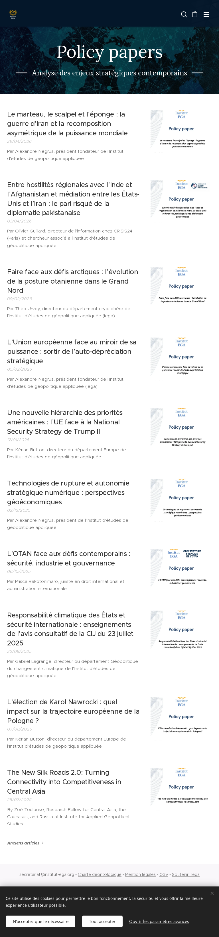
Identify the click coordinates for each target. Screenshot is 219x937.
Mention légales (140, 874)
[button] (183, 14)
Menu (206, 14)
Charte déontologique (99, 874)
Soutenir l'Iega (186, 874)
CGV (163, 874)
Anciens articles (23, 843)
